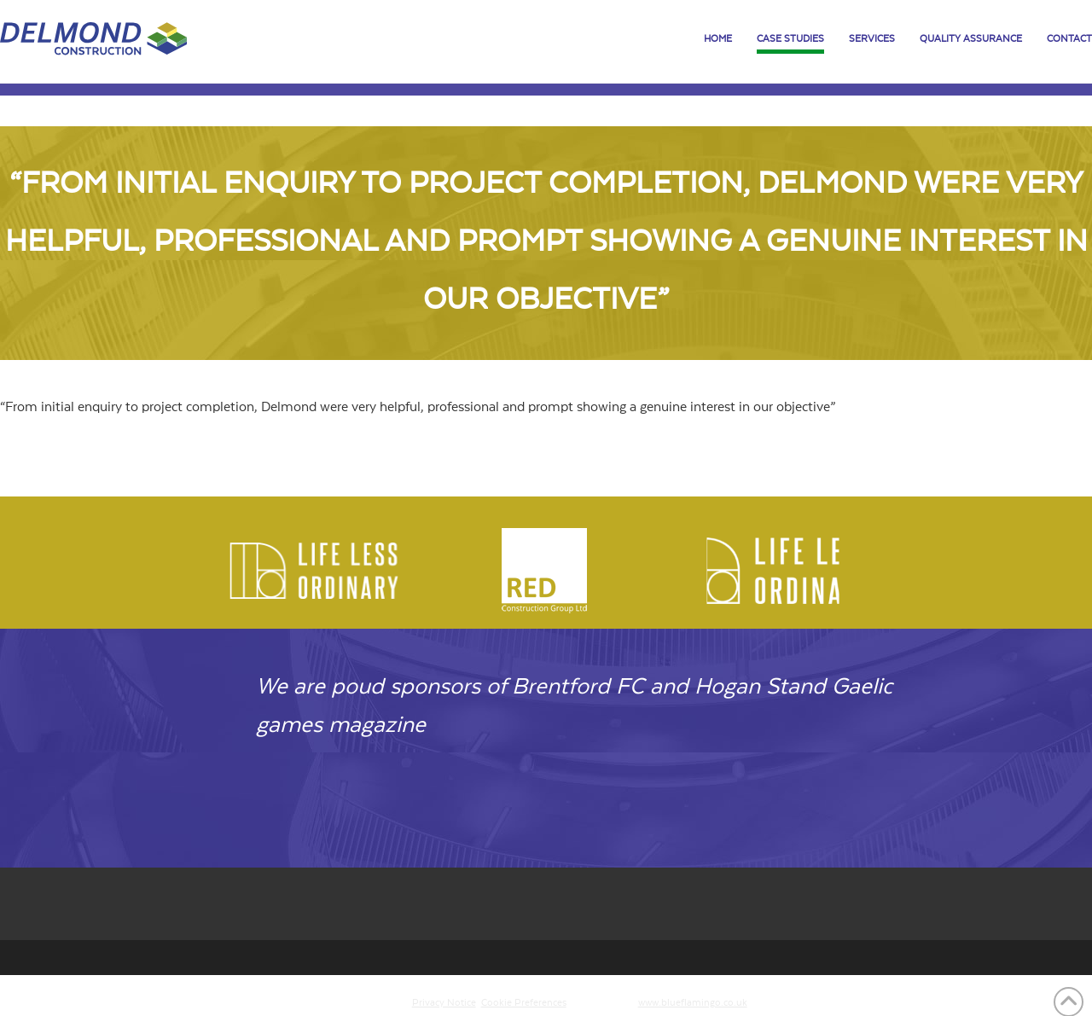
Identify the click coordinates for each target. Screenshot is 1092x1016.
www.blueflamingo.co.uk (692, 1002)
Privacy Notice (444, 1002)
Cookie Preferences (523, 1002)
